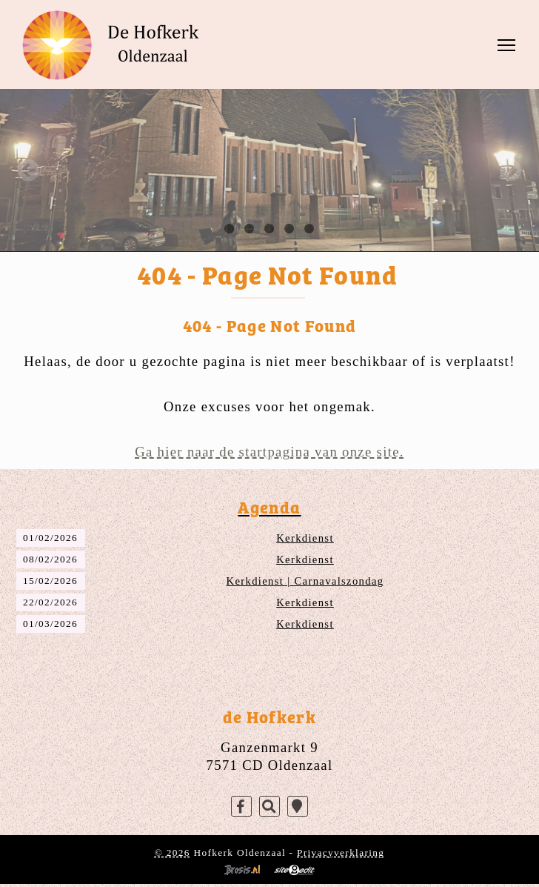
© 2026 (172, 852)
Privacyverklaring (340, 852)
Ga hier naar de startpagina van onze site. (269, 451)
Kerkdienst (305, 538)
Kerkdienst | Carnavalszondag (305, 581)
